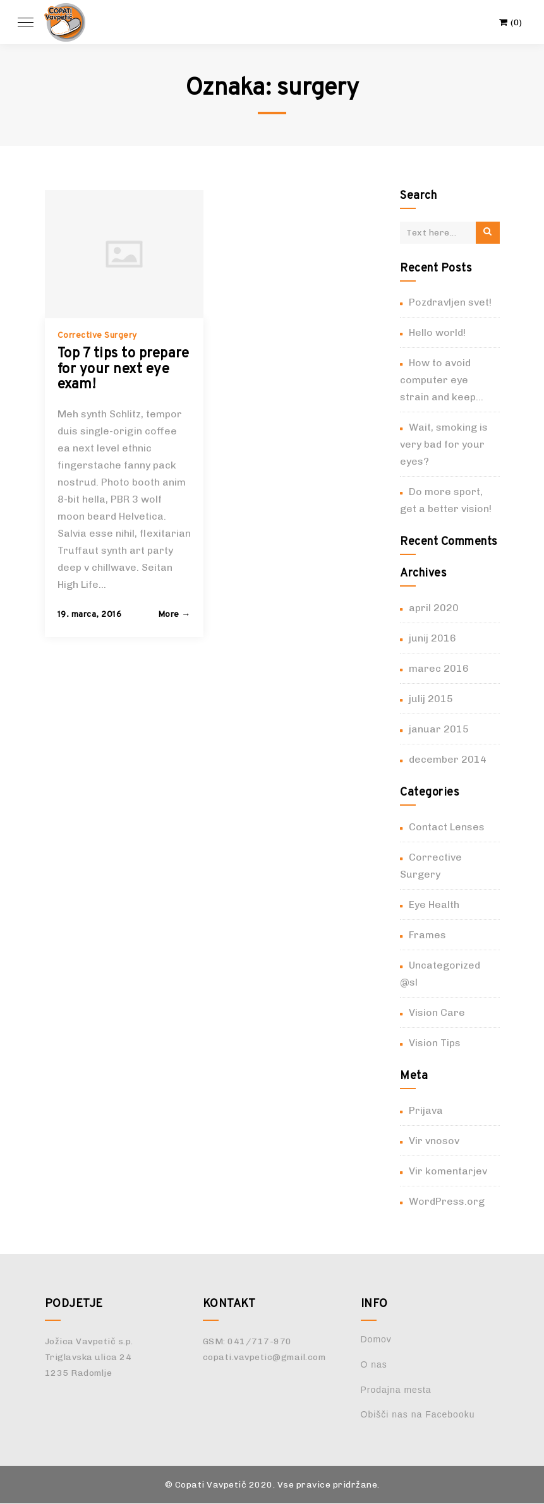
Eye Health (434, 904)
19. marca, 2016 (89, 614)
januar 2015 (439, 729)
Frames (427, 935)
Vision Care (437, 1012)
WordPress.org (447, 1201)
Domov (376, 1339)
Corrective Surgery (97, 335)
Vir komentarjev (448, 1171)
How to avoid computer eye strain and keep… (441, 380)
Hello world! (437, 332)
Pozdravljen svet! (450, 302)
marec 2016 (439, 668)
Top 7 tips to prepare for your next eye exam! (123, 369)
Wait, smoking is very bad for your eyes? (444, 444)
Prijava (426, 1110)
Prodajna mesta (396, 1390)
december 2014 (448, 759)
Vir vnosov (434, 1141)
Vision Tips (435, 1043)
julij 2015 (431, 699)
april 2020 (434, 608)
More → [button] (174, 614)
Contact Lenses (447, 827)
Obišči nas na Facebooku (418, 1414)
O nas (374, 1364)
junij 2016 (432, 638)
